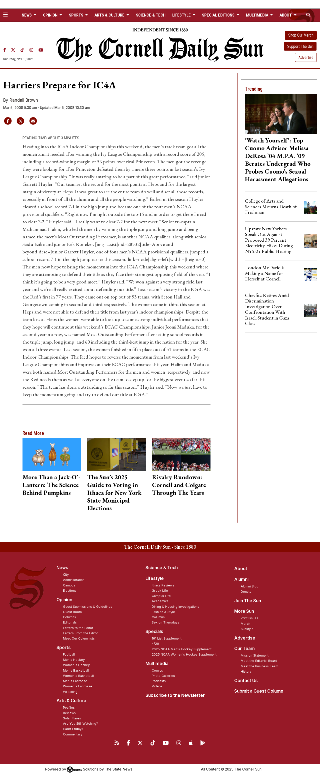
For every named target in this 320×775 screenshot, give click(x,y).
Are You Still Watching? (80, 723)
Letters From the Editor (80, 633)
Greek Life (160, 590)
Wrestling (70, 692)
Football (69, 654)
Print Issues (249, 618)
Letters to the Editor (78, 628)
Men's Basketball (76, 670)
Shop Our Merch (301, 35)
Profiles (69, 707)
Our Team (244, 648)
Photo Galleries (163, 676)
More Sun (244, 611)
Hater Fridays (73, 729)
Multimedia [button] (257, 15)
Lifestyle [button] (182, 15)
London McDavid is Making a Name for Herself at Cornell (264, 273)
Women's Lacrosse (77, 686)
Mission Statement (254, 655)
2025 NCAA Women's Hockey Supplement (184, 654)
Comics (157, 670)
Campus (69, 585)
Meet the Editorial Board (259, 661)
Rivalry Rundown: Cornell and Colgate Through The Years (179, 485)
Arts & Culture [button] (110, 15)
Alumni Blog (249, 586)
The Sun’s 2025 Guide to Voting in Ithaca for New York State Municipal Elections (114, 492)
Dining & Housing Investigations (175, 606)
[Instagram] (31, 50)
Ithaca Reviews (163, 585)
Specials (154, 631)
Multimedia (157, 663)
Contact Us (246, 680)
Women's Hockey (76, 665)
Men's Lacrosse (75, 681)
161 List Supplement (167, 638)
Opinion (64, 599)
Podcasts (159, 681)
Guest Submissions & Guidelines (87, 606)
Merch (245, 624)
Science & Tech (151, 15)
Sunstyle (247, 629)
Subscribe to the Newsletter (175, 695)
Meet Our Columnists (79, 638)
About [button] (286, 15)
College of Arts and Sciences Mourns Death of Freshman (271, 206)
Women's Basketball (78, 676)
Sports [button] (76, 15)
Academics (160, 601)
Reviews (69, 713)
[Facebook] (4, 50)
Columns (69, 617)
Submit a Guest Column (258, 691)
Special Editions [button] (219, 15)
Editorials (70, 622)
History (246, 671)
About (240, 568)
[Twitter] (13, 50)
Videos (157, 686)
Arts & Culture (71, 700)
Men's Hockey (74, 660)
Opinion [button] (50, 15)
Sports (63, 647)
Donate (246, 591)
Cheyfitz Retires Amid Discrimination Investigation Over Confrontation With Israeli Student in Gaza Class (267, 309)
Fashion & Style (163, 612)
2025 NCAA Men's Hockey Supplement (182, 649)
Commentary (72, 734)
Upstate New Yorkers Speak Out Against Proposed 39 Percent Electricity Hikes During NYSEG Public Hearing (269, 239)
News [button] (27, 15)
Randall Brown (24, 100)
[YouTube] (40, 50)
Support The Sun (300, 46)
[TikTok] (22, 50)
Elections (69, 590)
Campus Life (161, 596)
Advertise (306, 57)
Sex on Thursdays (165, 622)
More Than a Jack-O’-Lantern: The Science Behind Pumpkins (51, 485)
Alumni (241, 579)
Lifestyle (155, 578)
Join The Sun (247, 600)
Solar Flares (72, 718)
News (62, 567)
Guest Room (72, 612)
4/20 (155, 644)
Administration (73, 580)
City (66, 574)
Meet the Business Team (259, 666)
